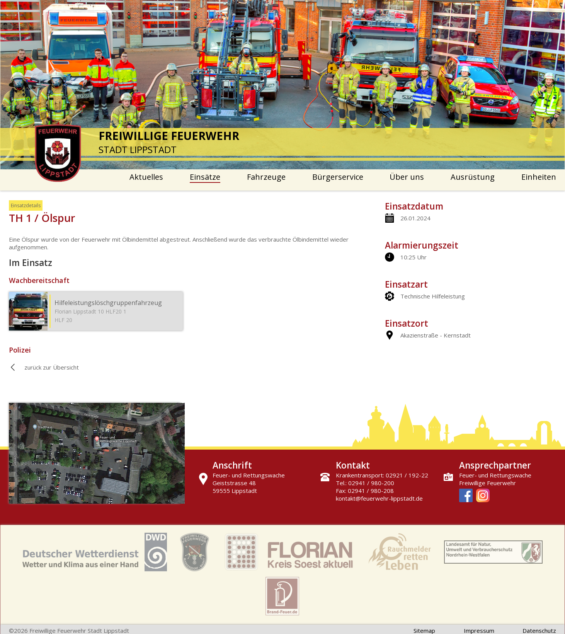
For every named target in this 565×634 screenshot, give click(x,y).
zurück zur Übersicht (51, 367)
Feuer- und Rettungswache (495, 475)
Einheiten (538, 177)
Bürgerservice (337, 177)
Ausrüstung (473, 177)
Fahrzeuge (266, 177)
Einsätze (205, 177)
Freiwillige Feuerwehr (487, 483)
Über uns (407, 177)
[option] (282, 84)
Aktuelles (146, 177)
